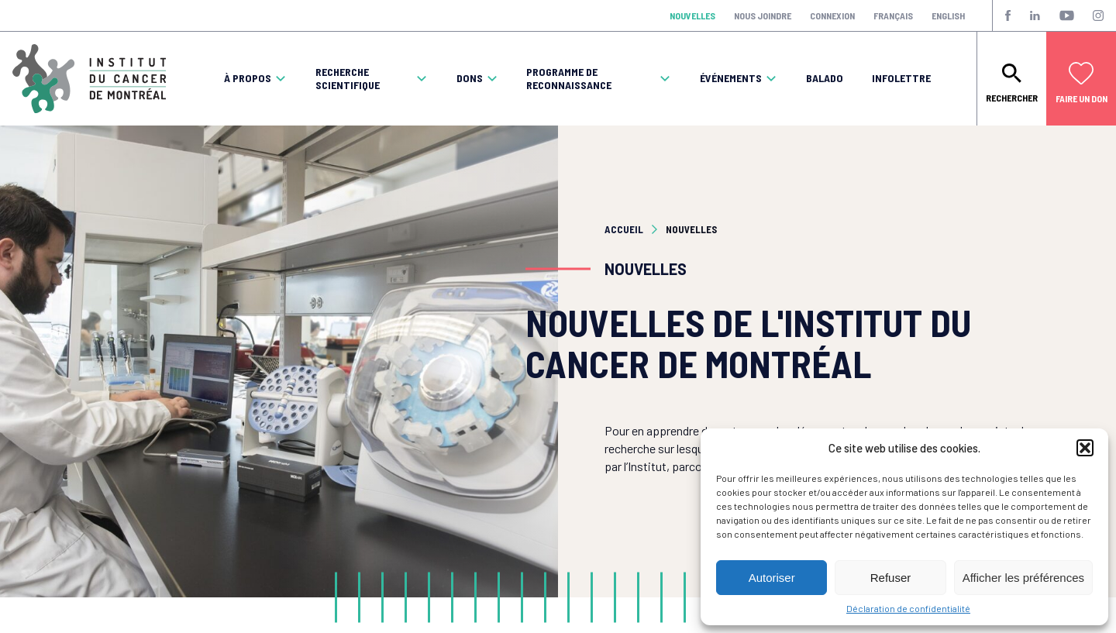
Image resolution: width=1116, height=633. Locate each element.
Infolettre (901, 78)
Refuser (890, 577)
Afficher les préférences (1023, 577)
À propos (247, 78)
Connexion (832, 15)
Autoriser (772, 577)
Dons (469, 78)
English (948, 15)
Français (893, 15)
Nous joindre (762, 15)
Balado (824, 78)
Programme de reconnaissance (568, 78)
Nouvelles (692, 15)
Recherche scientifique (347, 78)
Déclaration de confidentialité (908, 608)
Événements (731, 78)
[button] (1085, 448)
